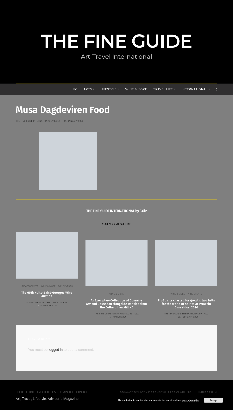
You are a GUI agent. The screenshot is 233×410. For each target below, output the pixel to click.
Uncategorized (30, 286)
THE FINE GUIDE (116, 41)
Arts (88, 89)
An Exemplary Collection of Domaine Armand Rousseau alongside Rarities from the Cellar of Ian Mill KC (116, 304)
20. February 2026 (188, 317)
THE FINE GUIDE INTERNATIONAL (52, 392)
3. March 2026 (118, 317)
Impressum (207, 392)
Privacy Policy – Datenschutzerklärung (155, 392)
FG (75, 89)
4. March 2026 (49, 305)
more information (190, 400)
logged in (55, 350)
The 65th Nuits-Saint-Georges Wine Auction (46, 294)
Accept (213, 400)
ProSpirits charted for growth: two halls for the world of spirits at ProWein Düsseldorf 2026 (186, 304)
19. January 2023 (73, 121)
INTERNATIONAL (194, 89)
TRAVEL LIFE (163, 89)
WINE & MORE (136, 89)
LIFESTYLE (108, 89)
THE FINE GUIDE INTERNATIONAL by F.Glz (38, 121)
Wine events (65, 286)
